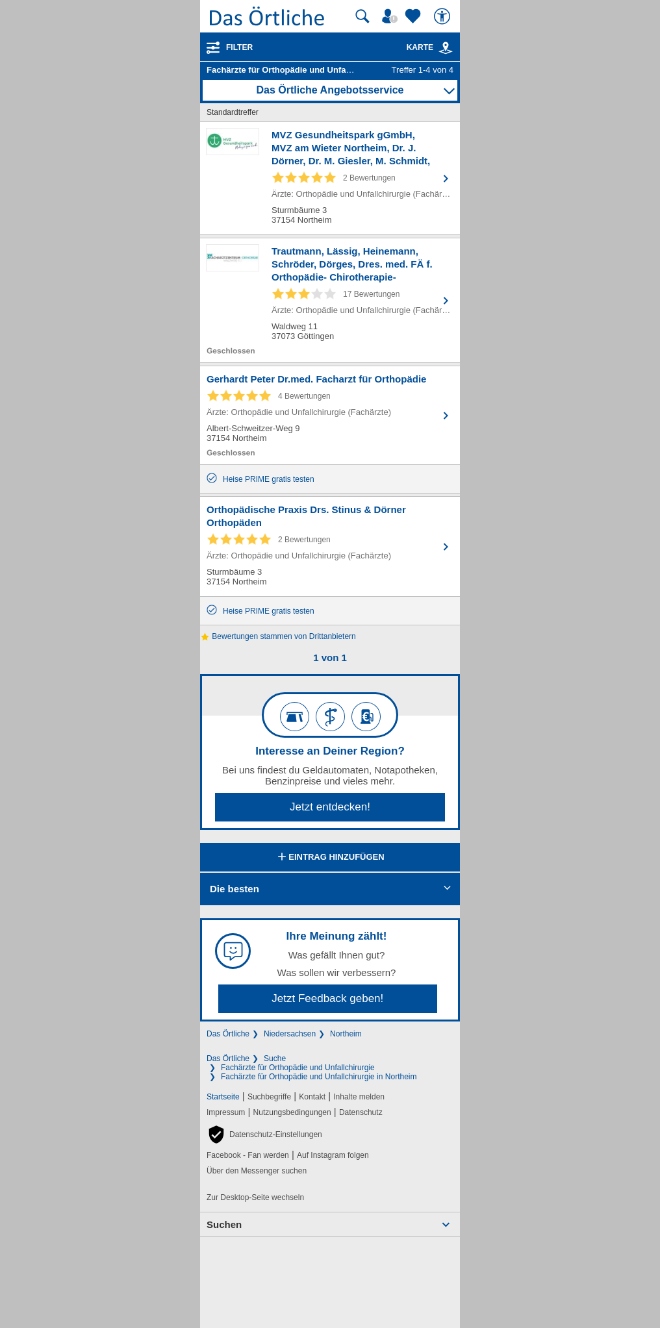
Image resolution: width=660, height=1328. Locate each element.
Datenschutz (361, 1112)
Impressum (226, 1112)
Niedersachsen (290, 1033)
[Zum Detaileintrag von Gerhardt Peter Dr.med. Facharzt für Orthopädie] (330, 415)
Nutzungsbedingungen (292, 1112)
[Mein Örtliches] (391, 16)
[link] (445, 48)
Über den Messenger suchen (257, 1170)
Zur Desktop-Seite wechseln (255, 1197)
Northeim (346, 1033)
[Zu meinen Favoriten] (414, 16)
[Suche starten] (362, 16)
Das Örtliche (228, 1033)
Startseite (223, 1096)
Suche (275, 1058)
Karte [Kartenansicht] (430, 47)
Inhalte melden (359, 1096)
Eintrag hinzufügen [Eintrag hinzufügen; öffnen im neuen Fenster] (329, 857)
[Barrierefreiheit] (443, 16)
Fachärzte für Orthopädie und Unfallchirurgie (298, 1067)
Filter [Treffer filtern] (239, 47)
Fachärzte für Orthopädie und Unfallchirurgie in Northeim (318, 1076)
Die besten (234, 888)
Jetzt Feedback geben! (327, 998)
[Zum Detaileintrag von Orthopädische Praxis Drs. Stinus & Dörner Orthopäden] (330, 546)
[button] (264, 1134)
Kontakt (312, 1096)
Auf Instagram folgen (333, 1155)
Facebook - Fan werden (248, 1155)
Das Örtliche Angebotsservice (329, 89)
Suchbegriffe (269, 1096)
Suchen (224, 1224)
